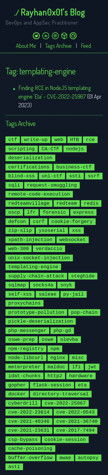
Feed (86, 45)
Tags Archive (58, 45)
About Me (26, 45)
